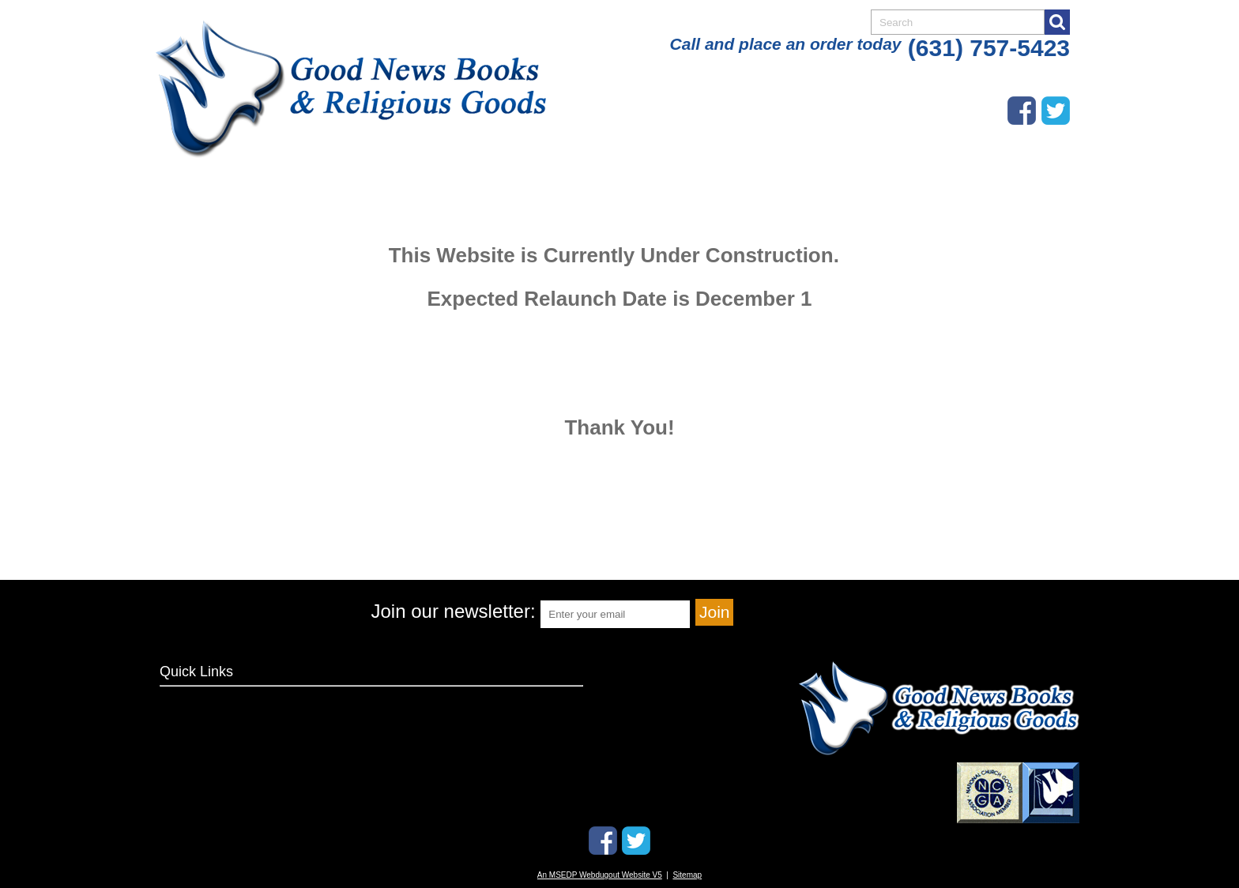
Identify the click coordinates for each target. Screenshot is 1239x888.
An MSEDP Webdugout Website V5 (599, 875)
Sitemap (687, 875)
